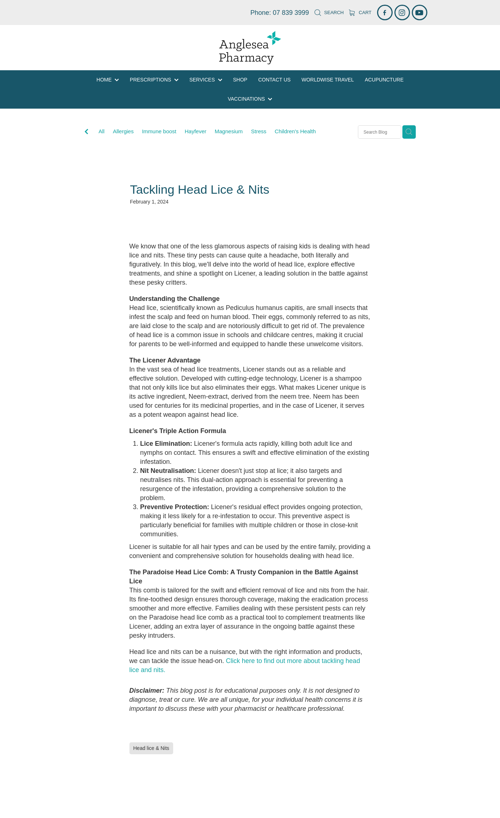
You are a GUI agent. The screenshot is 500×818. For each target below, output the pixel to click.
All (102, 131)
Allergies (123, 131)
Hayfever (195, 131)
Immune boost (159, 131)
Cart (360, 12)
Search (329, 12)
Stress (258, 131)
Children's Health (295, 131)
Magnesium (229, 131)
